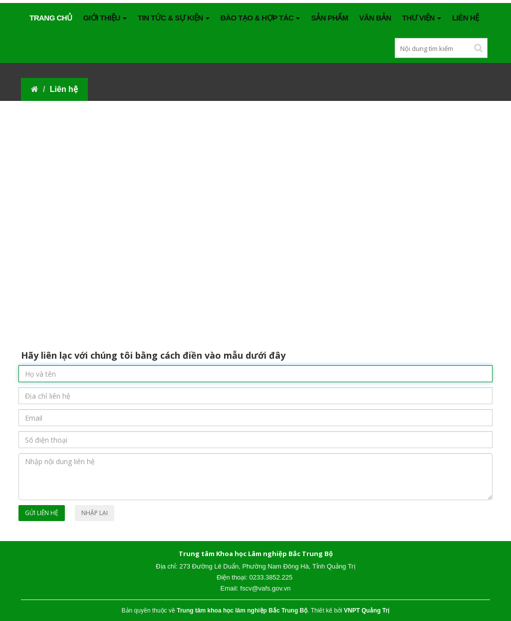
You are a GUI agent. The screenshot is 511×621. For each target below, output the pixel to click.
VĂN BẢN (375, 17)
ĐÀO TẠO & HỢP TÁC (260, 17)
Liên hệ (465, 17)
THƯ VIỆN (421, 17)
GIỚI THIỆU (105, 17)
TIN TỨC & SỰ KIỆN (174, 17)
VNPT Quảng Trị (366, 610)
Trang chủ (50, 17)
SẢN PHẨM (329, 17)
